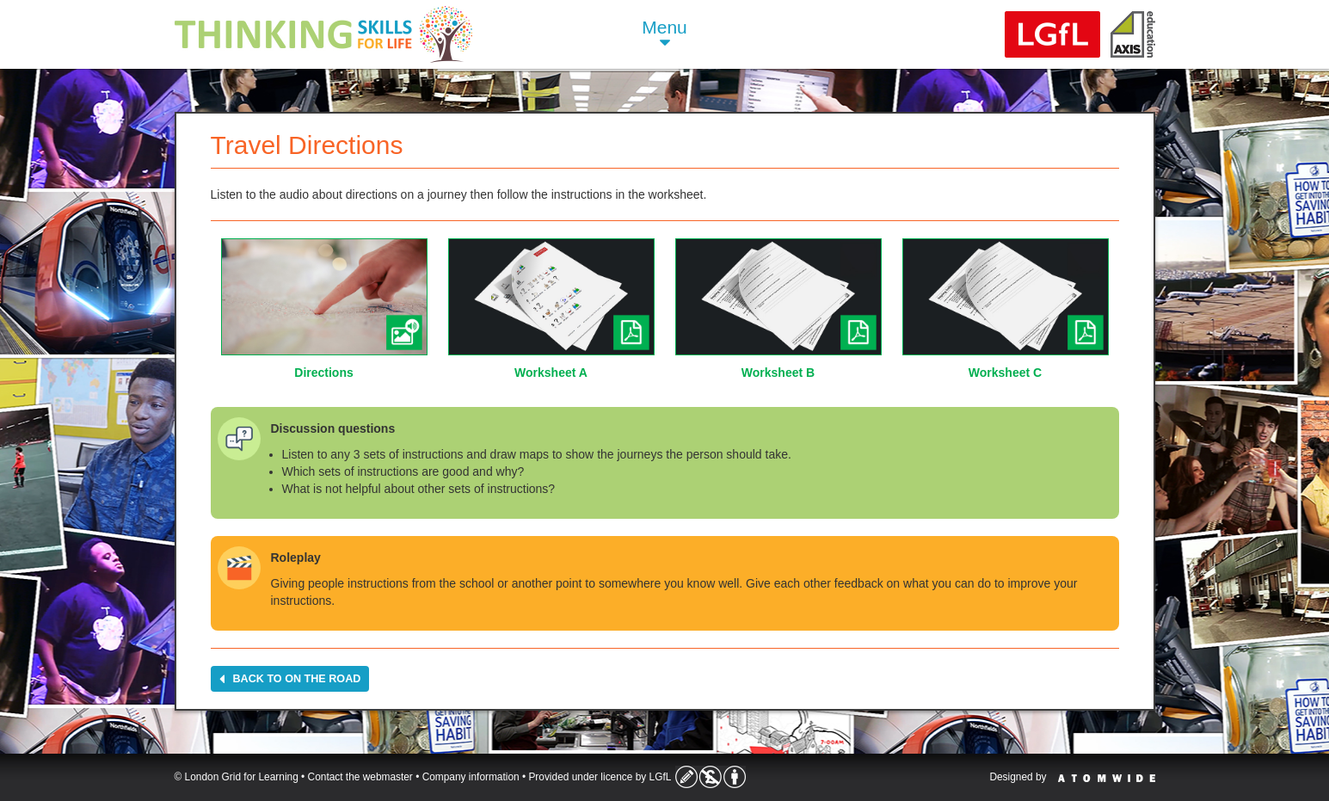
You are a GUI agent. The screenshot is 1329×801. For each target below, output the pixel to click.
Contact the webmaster (360, 777)
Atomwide (1106, 778)
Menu (664, 34)
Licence (710, 777)
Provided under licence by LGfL (599, 777)
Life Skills (323, 34)
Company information (471, 777)
